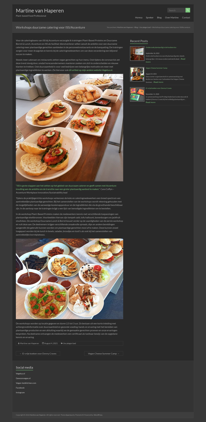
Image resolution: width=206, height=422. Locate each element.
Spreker (149, 17)
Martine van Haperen (40, 10)
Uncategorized (69, 343)
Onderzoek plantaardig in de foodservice (161, 47)
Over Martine (172, 17)
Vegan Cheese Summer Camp (103, 353)
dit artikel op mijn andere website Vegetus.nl (90, 70)
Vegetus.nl (20, 373)
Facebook (20, 387)
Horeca (138, 17)
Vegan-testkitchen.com (26, 383)
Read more (158, 82)
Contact (186, 17)
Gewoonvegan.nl (23, 378)
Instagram (20, 392)
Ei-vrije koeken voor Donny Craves (38, 353)
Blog (159, 17)
